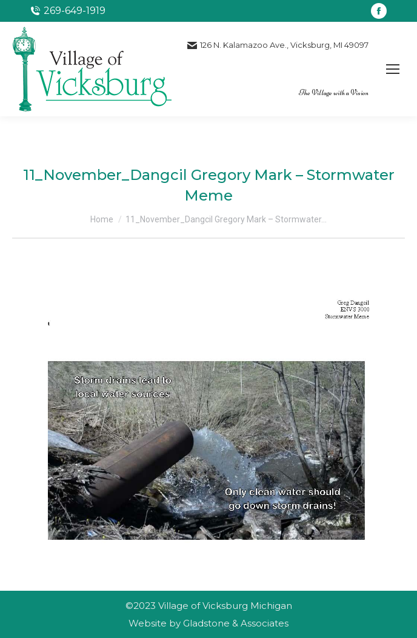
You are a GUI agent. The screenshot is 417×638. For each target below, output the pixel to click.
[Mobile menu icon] (393, 69)
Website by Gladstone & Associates (208, 623)
